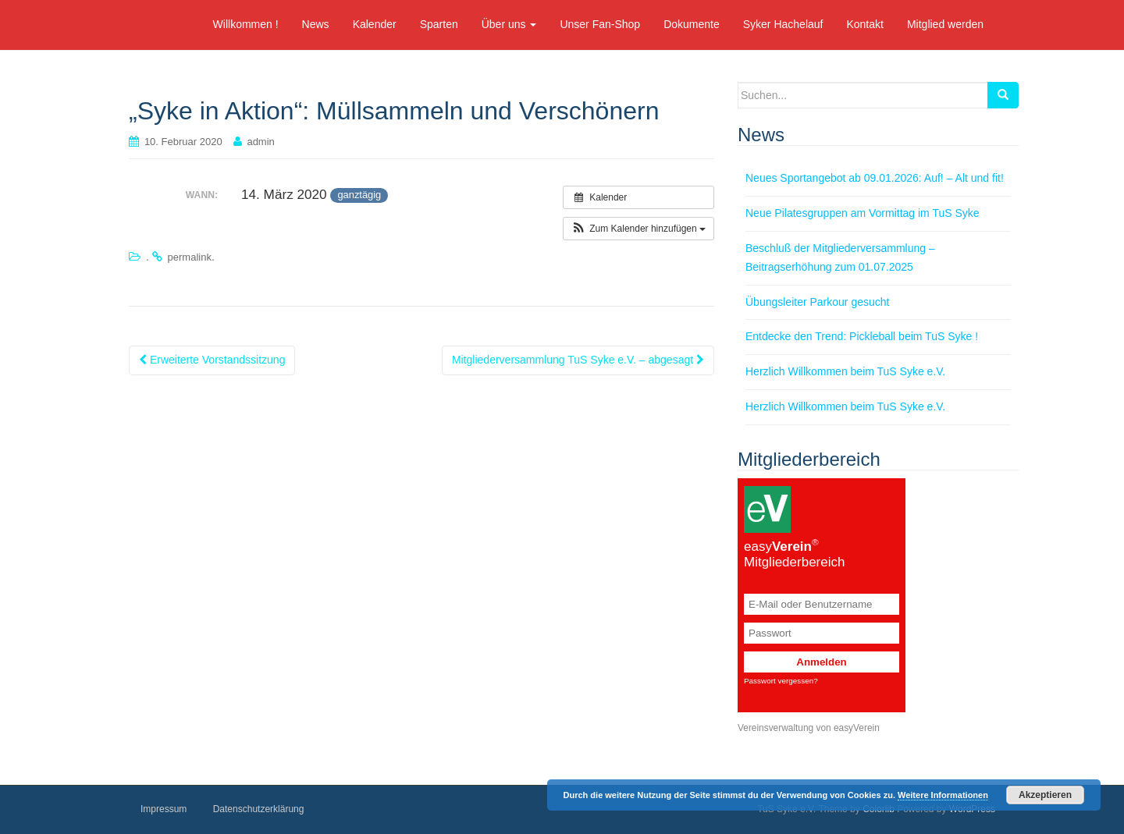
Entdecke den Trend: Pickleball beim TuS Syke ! (861, 336)
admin (260, 141)
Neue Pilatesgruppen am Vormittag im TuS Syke (862, 213)
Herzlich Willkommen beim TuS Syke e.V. (845, 371)
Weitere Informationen (943, 795)
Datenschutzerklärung (258, 809)
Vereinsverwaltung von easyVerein (809, 727)
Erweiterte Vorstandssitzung (212, 359)
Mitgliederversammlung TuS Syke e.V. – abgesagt (578, 359)
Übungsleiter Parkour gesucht (817, 302)
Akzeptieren (1045, 795)
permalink (190, 257)
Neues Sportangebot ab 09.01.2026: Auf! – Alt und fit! (874, 178)
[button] (638, 229)
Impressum (163, 809)
